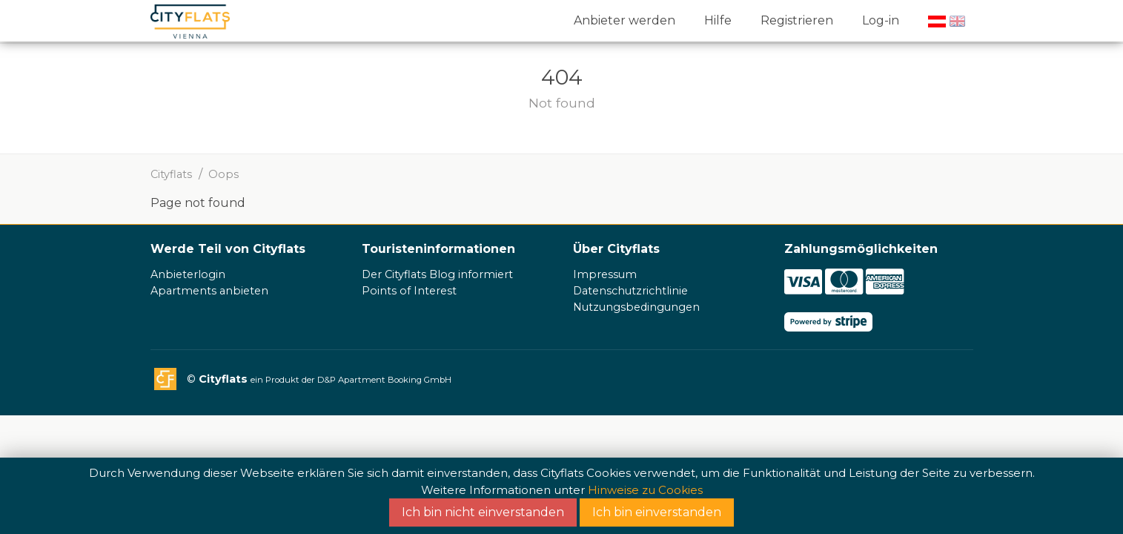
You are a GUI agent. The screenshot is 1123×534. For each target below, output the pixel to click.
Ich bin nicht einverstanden (483, 512)
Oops (223, 174)
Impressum (605, 274)
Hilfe (718, 20)
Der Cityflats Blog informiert (437, 274)
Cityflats (171, 174)
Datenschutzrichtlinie (630, 290)
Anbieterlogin (187, 274)
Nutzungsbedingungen (636, 307)
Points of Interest (409, 290)
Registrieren (797, 20)
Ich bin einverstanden (656, 512)
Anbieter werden (624, 20)
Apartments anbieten (209, 290)
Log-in (880, 20)
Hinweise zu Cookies (645, 490)
